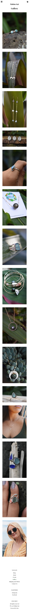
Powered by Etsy (14, 608)
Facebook (14, 595)
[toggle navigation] (1, 1)
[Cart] (27, 2)
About (14, 575)
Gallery (14, 579)
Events (14, 577)
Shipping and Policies (14, 581)
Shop (14, 573)
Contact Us (14, 583)
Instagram (14, 592)
